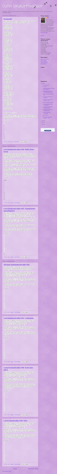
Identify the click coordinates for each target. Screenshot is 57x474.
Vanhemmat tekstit (33, 469)
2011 (43, 124)
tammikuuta (45, 85)
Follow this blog (47, 130)
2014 (43, 83)
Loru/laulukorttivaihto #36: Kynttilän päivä (48, 110)
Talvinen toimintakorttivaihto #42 (17, 265)
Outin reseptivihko (44, 61)
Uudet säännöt (45, 115)
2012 (43, 122)
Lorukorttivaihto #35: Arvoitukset (47, 113)
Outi (48, 17)
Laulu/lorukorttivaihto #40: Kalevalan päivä (48, 100)
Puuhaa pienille (43, 64)
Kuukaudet (8, 19)
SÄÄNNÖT (42, 35)
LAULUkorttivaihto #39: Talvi (15, 421)
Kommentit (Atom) (7, 471)
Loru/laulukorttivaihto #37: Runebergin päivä (47, 107)
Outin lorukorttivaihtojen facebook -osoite (47, 117)
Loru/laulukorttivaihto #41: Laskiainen (18, 318)
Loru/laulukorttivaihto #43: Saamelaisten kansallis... (48, 92)
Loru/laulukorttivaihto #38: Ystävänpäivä (48, 105)
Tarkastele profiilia (44, 32)
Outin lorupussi (43, 60)
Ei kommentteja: (17, 202)
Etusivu (15, 469)
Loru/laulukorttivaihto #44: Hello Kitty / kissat (49, 89)
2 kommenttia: (16, 141)
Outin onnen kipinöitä (45, 59)
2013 (43, 121)
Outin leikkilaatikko (44, 62)
